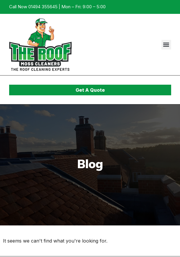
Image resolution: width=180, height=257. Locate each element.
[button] (166, 45)
